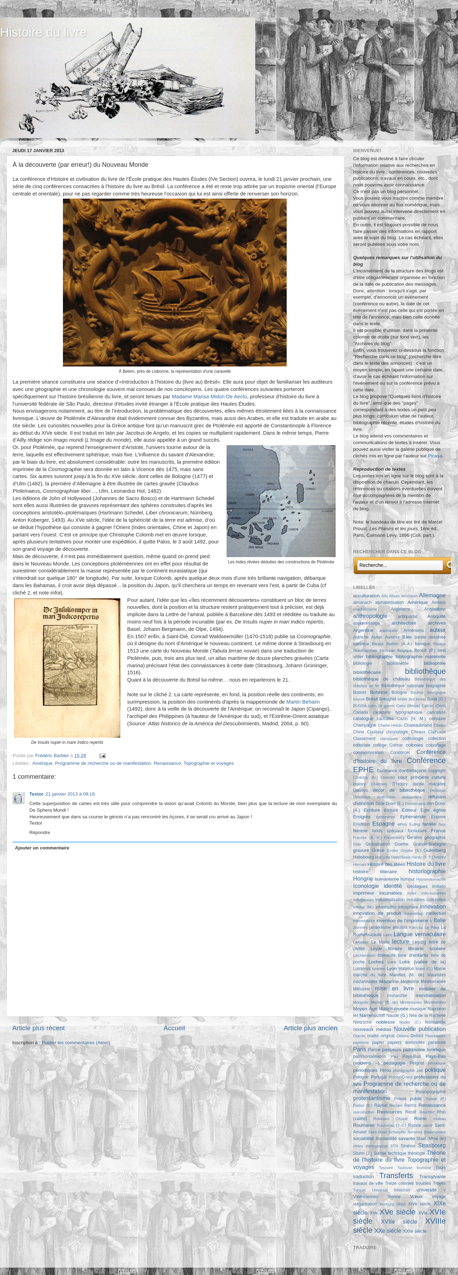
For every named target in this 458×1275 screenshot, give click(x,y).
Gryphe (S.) (411, 850)
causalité (385, 718)
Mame (440, 968)
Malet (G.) (424, 969)
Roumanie (364, 1125)
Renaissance (167, 763)
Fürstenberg (394, 837)
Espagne (383, 823)
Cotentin (388, 777)
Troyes (439, 1183)
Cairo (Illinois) (408, 706)
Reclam (395, 1105)
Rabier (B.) (362, 1105)
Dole (379, 803)
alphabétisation (389, 602)
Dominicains (415, 804)
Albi (384, 596)
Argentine (363, 630)
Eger (425, 810)
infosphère (408, 907)
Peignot (417, 1063)
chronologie (397, 731)
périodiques (365, 1070)
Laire (388, 935)
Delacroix (438, 790)
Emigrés (362, 816)
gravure (361, 850)
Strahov (408, 1146)
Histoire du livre (43, 32)
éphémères (385, 817)
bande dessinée (430, 637)
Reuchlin (426, 1112)
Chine (358, 731)
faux (442, 824)
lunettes (378, 969)
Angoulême (435, 609)
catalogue (363, 718)
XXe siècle (387, 1230)
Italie (440, 920)
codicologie (412, 738)
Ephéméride (413, 816)
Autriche (361, 637)
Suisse (380, 1153)
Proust (400, 1098)
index (411, 893)
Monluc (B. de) (384, 1002)
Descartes (361, 797)
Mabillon (406, 968)
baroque (422, 643)
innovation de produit (377, 913)
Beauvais (387, 650)
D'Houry (399, 784)
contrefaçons (412, 770)
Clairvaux (437, 731)
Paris (359, 1049)
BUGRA (359, 706)
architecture (404, 623)
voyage (439, 1196)
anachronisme (365, 609)
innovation (433, 906)
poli (420, 1070)
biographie (436, 685)
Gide (357, 844)
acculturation (366, 595)
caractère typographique (397, 712)
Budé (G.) (436, 699)
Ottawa (402, 1036)
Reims (410, 1105)
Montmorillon (435, 1002)
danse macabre (429, 784)
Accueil (174, 1028)
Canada (360, 712)
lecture (400, 941)
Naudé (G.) (397, 1015)
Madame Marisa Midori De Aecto (209, 396)
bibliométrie (398, 663)
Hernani (359, 864)
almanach (362, 602)
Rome (420, 1118)
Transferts (396, 1175)
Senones (414, 1132)
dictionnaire (411, 797)
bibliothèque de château (381, 679)
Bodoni (359, 692)
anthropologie (370, 616)
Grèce (378, 850)
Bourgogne (436, 692)
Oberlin (359, 1036)
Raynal (380, 1105)
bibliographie (379, 656)
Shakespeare (434, 1132)
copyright (437, 770)
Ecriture (372, 810)
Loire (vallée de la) (422, 961)
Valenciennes (365, 1196)
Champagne (364, 725)
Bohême (378, 692)
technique (397, 1153)
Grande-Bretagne (429, 844)
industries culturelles (426, 899)
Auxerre (392, 637)
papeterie (361, 1042)
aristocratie (388, 630)
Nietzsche (362, 1022)
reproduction (363, 1112)
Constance (387, 770)
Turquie (359, 1190)
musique (418, 1008)
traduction (363, 1176)
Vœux (416, 1196)
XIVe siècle (419, 1204)
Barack (378, 644)
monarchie (397, 995)
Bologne (399, 692)
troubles (423, 1183)
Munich (386, 1008)
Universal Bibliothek (391, 1190)
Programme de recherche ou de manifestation (103, 763)
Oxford (416, 1035)
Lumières (362, 968)
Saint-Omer (377, 1132)
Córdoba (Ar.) (365, 777)
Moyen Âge (365, 1008)
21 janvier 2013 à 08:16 (70, 794)
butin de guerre (381, 706)
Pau (394, 1056)
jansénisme (380, 927)
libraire (395, 948)
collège (379, 745)
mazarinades (365, 981)
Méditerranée (433, 981)
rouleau (439, 1119)
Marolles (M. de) (406, 975)
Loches (376, 961)
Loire (391, 962)
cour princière (413, 777)
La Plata (431, 927)
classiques (389, 738)
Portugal (379, 1077)
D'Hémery (379, 784)
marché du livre (369, 975)
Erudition (361, 824)
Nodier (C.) (410, 1022)
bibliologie (362, 663)
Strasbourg (432, 1145)
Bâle (407, 637)
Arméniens (413, 630)
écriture (391, 810)
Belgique (405, 650)
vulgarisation (365, 1204)
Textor (36, 794)
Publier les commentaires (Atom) (76, 1042)
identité (393, 886)
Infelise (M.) (363, 907)
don (430, 803)
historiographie (427, 871)
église (440, 810)
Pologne (361, 1077)
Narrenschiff (372, 1015)
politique (435, 1070)
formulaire (417, 830)
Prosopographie (431, 1091)
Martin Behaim (303, 702)
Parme (374, 1049)
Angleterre (400, 609)
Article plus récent (38, 1028)
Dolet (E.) (395, 803)
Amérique (42, 763)
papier (378, 1042)
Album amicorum (403, 596)
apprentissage (366, 623)
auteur (438, 630)
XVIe (422, 1213)
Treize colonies (399, 1183)
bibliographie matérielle (421, 656)
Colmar (396, 745)
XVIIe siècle (399, 1221)
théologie (416, 1153)
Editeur (409, 810)
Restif (410, 1112)
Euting (414, 824)
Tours (440, 1167)
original (387, 1035)
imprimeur (363, 893)
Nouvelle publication (420, 1029)
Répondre (39, 832)
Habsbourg (363, 857)
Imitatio (439, 886)
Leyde (376, 948)
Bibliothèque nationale (402, 685)
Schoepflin (397, 1132)
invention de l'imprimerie (402, 920)
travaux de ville (368, 1183)
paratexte (437, 1042)
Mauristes (436, 975)
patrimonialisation (369, 1056)
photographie (404, 1070)
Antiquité (436, 616)
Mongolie (360, 1002)
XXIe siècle (415, 1231)
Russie (414, 1125)
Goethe (401, 844)
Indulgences (363, 900)
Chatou (440, 725)
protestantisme (371, 1098)
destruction (386, 797)
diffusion (437, 796)
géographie (435, 837)
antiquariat (408, 616)
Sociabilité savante (395, 1138)
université (426, 1189)
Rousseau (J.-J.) (391, 1125)
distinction (363, 803)
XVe (374, 1213)
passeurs (391, 1049)
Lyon (392, 968)
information (385, 907)
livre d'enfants (413, 955)
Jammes (360, 927)
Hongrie (363, 878)
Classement (364, 738)
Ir (431, 921)
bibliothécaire (367, 672)
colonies (414, 745)
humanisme (387, 879)
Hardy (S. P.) (422, 857)
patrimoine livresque (424, 1049)
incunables (390, 893)
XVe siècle (398, 1212)
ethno (402, 824)
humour (407, 879)
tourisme (424, 1168)
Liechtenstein (364, 955)
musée (401, 1008)
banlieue (361, 643)
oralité (373, 1035)
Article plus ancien (310, 1028)
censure (437, 718)
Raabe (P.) (436, 1099)
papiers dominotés (405, 1042)
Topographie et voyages (209, 763)
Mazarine (389, 981)
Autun (376, 637)
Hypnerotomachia (431, 879)
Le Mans (380, 942)
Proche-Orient (400, 1077)
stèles (358, 1146)
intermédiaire (364, 921)
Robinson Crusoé (390, 1119)
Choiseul (375, 731)
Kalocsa (415, 927)
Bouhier (417, 692)
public (416, 1098)
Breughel (387, 699)
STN (394, 1146)
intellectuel (436, 913)
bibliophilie (435, 663)
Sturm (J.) (362, 1153)
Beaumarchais (365, 650)
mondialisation (431, 995)
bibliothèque (425, 671)
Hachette (382, 857)
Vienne (394, 1196)
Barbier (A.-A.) (399, 644)
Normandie (435, 1022)
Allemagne (432, 595)
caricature (436, 712)
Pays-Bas (411, 1056)
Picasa (435, 455)
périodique (437, 1063)
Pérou (385, 1070)
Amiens (439, 602)
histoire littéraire (375, 871)
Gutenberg (434, 850)
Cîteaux (418, 731)
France (438, 830)
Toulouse (404, 1168)
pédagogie (395, 1063)
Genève (414, 837)
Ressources (389, 1111)
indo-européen (433, 893)
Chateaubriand (418, 725)
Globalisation (377, 844)
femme (360, 830)
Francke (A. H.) (367, 837)
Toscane (386, 1168)
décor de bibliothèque (399, 790)
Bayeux (439, 644)
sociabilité (363, 1138)
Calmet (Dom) (434, 706)
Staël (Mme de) (431, 1138)
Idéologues (417, 886)
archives (437, 623)
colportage (436, 745)
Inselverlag (414, 913)
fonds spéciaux (387, 830)
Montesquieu (411, 1002)
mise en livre (394, 988)
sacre (427, 1125)
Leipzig (419, 942)
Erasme (438, 816)
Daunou (360, 790)
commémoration (368, 752)
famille (429, 824)
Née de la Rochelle (427, 1015)
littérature (386, 955)
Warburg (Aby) (393, 1204)
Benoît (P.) (424, 650)
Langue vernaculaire (420, 934)
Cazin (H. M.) (411, 718)
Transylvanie (432, 1176)
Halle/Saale (400, 857)
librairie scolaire (427, 948)
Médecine (410, 981)
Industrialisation (390, 899)
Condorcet (400, 752)
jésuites (400, 927)
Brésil (372, 698)
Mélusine (361, 988)
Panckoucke (435, 1036)
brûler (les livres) (412, 699)
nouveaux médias (372, 1029)
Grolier (392, 850)
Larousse (360, 942)
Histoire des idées (386, 864)
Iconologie (366, 886)
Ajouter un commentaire (42, 847)
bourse (359, 699)
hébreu (440, 857)
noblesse (385, 1022)
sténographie (376, 1146)
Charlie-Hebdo (390, 725)
